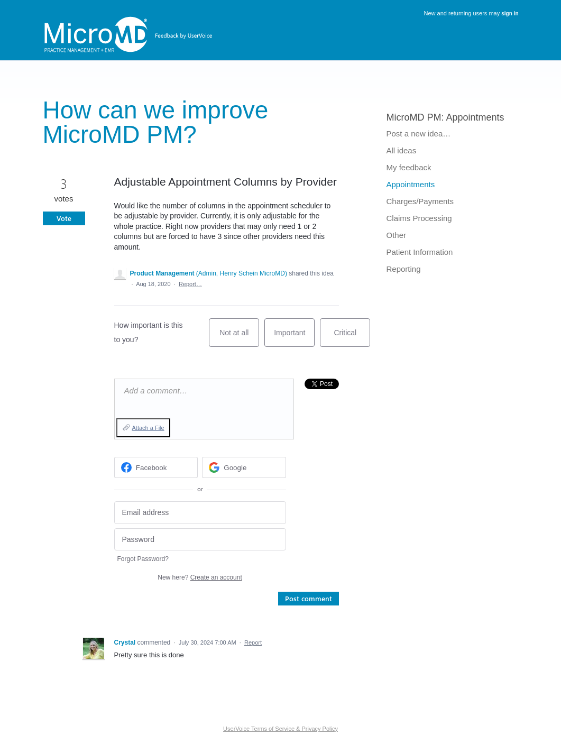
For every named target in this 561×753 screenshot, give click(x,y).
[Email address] (200, 512)
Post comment (308, 598)
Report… (190, 284)
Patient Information (420, 251)
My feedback (409, 167)
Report (253, 642)
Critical (352, 337)
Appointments (475, 117)
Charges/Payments (420, 201)
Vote (64, 218)
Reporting (404, 268)
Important (294, 337)
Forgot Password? (143, 559)
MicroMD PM (414, 117)
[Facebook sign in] (156, 467)
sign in (509, 13)
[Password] (200, 539)
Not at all (239, 337)
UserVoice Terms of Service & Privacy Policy (280, 729)
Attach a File (148, 428)
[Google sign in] (244, 467)
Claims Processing (419, 218)
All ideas (402, 150)
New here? (200, 577)
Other (397, 235)
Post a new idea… (419, 133)
